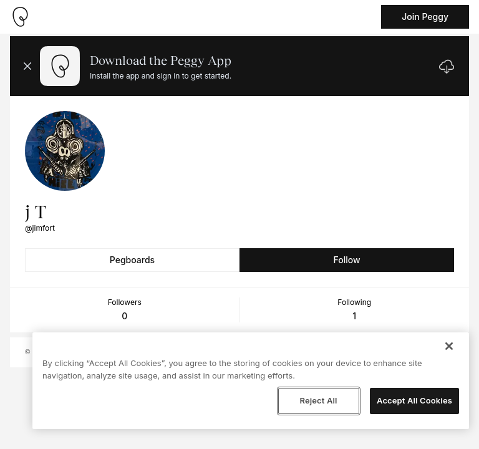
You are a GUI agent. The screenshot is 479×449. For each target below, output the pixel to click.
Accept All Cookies (414, 400)
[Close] (449, 346)
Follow (346, 259)
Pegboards (132, 259)
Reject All (318, 400)
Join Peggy (425, 16)
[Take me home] (20, 17)
